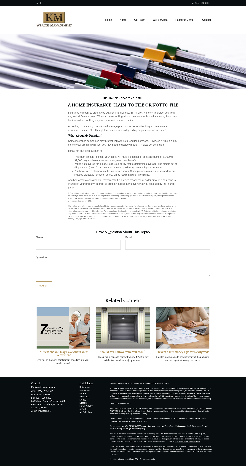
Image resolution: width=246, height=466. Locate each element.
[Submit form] (44, 285)
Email (128, 237)
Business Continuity (147, 459)
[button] (123, 20)
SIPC (118, 411)
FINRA (112, 411)
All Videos (84, 409)
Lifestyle (84, 403)
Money (83, 399)
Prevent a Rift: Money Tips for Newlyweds (182, 352)
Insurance (84, 396)
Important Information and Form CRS (124, 459)
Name (39, 237)
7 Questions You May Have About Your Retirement (63, 354)
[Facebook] (40, 3)
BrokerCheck (164, 383)
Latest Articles (86, 406)
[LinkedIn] (37, 3)
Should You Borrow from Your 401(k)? (123, 352)
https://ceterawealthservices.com (187, 441)
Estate (83, 393)
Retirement (85, 387)
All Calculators (87, 412)
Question (41, 257)
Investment (85, 390)
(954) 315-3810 (201, 3)
